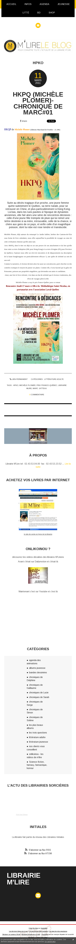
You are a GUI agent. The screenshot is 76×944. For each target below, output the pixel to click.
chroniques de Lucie (38, 692)
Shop (52, 12)
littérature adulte (54, 379)
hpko (15, 385)
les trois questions (38, 732)
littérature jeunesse (38, 742)
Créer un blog (33, 928)
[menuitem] (11, 4)
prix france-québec (47, 385)
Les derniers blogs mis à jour (18, 931)
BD (38, 12)
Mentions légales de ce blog (31, 934)
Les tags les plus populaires (58, 931)
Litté (25, 12)
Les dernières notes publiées (38, 931)
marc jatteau (40, 388)
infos (27, 4)
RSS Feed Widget (22, 814)
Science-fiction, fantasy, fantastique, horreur (37, 765)
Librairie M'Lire (23, 879)
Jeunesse (63, 4)
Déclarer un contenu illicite (11, 934)
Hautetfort (44, 928)
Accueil (11, 4)
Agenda (44, 4)
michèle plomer (27, 385)
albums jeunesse (37, 668)
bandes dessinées (38, 672)
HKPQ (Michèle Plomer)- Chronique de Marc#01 (38, 103)
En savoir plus (50, 942)
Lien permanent (19, 379)
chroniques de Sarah (39, 697)
